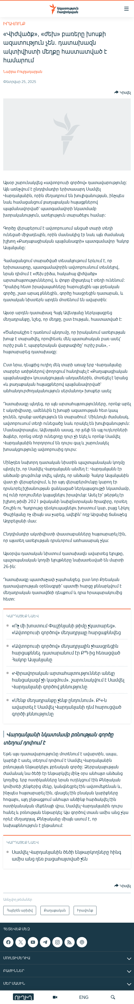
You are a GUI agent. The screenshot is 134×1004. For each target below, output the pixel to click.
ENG (84, 997)
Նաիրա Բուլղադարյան (22, 71)
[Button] (122, 92)
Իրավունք (14, 23)
